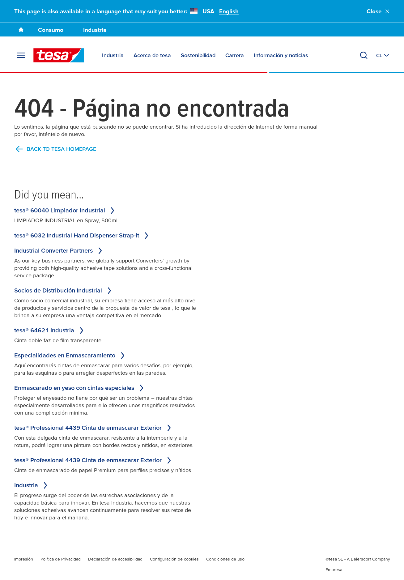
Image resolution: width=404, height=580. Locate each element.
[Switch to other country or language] (383, 55)
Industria (94, 30)
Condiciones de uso (225, 559)
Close (378, 11)
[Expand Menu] (21, 55)
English (229, 11)
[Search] (364, 55)
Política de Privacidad (60, 559)
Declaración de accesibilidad (115, 559)
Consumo (50, 30)
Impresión (23, 559)
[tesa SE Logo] (59, 55)
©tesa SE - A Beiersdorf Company (357, 559)
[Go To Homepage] (21, 29)
